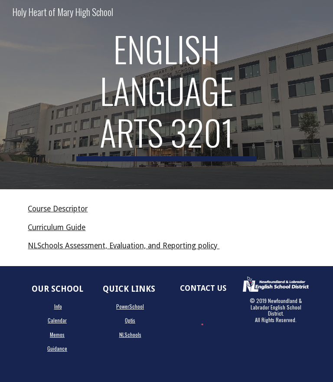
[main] (166, 94)
